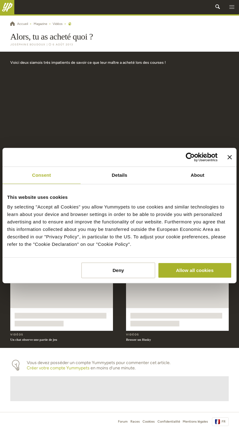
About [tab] (197, 175)
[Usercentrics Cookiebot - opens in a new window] (190, 157)
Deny (118, 270)
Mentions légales (195, 421)
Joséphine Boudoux (27, 44)
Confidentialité (168, 421)
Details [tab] (119, 175)
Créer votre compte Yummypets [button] (58, 368)
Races (135, 421)
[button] (232, 7)
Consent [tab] (41, 175)
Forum (123, 421)
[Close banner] (229, 157)
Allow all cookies (194, 270)
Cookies (149, 421)
